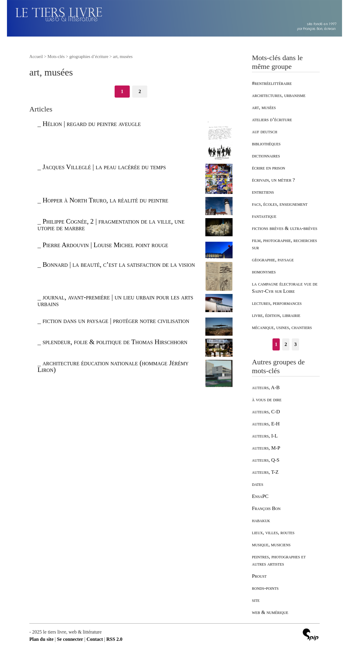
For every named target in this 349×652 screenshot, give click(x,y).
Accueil (36, 56)
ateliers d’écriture (272, 119)
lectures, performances (277, 303)
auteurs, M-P (266, 448)
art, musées (264, 107)
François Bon (266, 508)
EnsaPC (260, 496)
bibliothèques (266, 144)
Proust (259, 576)
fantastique (264, 216)
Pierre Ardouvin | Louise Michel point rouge (105, 245)
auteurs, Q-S (265, 460)
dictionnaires (266, 156)
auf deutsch (264, 131)
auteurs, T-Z (265, 472)
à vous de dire (267, 399)
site (255, 600)
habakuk (261, 520)
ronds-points (265, 588)
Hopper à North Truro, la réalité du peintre (105, 200)
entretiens (263, 192)
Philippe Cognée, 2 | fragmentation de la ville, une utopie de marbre (111, 225)
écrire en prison (268, 168)
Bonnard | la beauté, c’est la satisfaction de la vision (119, 264)
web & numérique (270, 612)
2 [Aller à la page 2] (140, 91)
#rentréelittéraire (272, 83)
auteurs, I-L (265, 436)
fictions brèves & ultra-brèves (284, 228)
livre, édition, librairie (276, 315)
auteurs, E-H (266, 424)
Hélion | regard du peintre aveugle (92, 123)
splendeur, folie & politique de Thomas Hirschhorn (115, 342)
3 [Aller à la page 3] (295, 344)
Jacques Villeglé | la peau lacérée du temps (104, 167)
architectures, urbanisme (278, 95)
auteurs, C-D (266, 412)
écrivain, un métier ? (273, 180)
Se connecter (70, 639)
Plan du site (41, 639)
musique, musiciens (271, 544)
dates (257, 484)
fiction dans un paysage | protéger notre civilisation (116, 320)
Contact (94, 639)
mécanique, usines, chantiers (282, 327)
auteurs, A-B (266, 387)
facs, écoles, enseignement (280, 204)
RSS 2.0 (114, 639)
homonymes (264, 272)
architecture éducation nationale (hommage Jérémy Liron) (113, 366)
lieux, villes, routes (273, 532)
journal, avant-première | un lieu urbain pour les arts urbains (115, 300)
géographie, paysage (273, 260)
